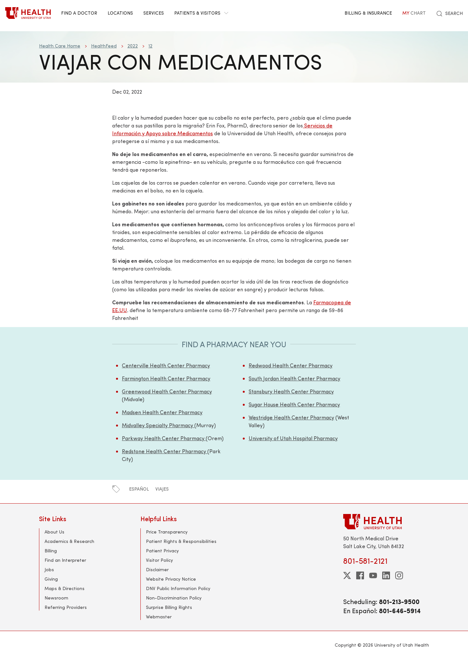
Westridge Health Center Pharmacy (291, 417)
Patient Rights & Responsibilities (181, 541)
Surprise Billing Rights (169, 607)
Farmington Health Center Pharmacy (166, 378)
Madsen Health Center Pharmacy (162, 412)
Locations (120, 13)
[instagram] (399, 575)
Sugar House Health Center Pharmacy (294, 404)
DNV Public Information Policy (178, 588)
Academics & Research (69, 541)
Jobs (49, 569)
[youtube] (373, 575)
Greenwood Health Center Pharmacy (167, 391)
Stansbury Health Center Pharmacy (291, 391)
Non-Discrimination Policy (174, 598)
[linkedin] (386, 575)
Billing (51, 550)
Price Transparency (167, 532)
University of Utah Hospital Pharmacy (293, 438)
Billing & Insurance (368, 13)
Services (153, 13)
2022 (132, 46)
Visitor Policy (159, 560)
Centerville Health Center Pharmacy (166, 365)
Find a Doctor (79, 13)
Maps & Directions (64, 588)
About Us (54, 532)
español (139, 489)
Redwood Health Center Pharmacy (290, 365)
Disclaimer (157, 569)
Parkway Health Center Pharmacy (164, 438)
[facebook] (360, 575)
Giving (51, 579)
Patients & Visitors (201, 13)
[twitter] (347, 575)
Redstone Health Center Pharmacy (164, 451)
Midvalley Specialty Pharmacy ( (159, 425)
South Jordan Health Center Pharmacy (294, 378)
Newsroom (56, 598)
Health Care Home (59, 46)
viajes (162, 489)
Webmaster (159, 616)
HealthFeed (104, 46)
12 (150, 46)
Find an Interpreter (65, 560)
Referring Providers (66, 607)
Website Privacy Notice (171, 579)
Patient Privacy (162, 550)
